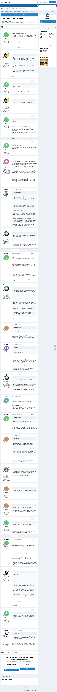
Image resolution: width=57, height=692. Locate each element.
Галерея (7, 8)
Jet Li (6, 465)
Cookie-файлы (33, 690)
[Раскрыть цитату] (13, 54)
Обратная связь (27, 690)
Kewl (6, 396)
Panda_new (6, 229)
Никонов (53, 33)
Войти (27, 668)
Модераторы (22, 8)
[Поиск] (43, 6)
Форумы (2, 8)
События (12, 8)
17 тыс (6, 578)
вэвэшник (9, 21)
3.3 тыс (6, 198)
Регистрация (53, 2)
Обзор (3, 6)
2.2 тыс (6, 475)
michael (6, 344)
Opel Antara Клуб (6, 2)
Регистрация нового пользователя (11, 669)
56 (6, 333)
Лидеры (17, 8)
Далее (8, 26)
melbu (6, 51)
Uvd (6, 324)
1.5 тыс (6, 239)
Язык (22, 690)
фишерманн (6, 157)
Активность (8, 5)
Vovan (44, 36)
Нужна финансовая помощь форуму (19, 14)
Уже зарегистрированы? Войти (42, 2)
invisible (6, 189)
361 (6, 167)
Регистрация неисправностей (17, 22)
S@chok (6, 569)
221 (6, 353)
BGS (52, 36)
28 (6, 40)
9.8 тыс (6, 61)
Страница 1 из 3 (15, 26)
